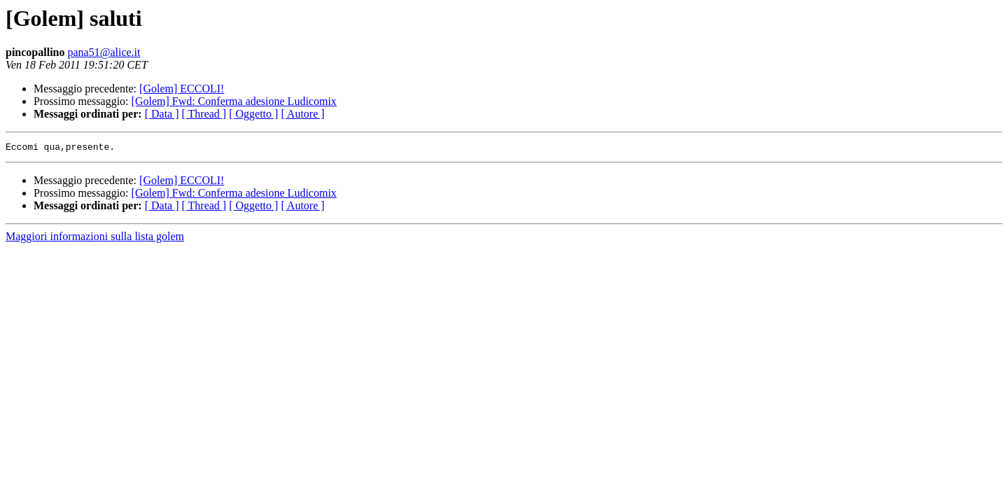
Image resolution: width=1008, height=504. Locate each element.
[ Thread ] (204, 114)
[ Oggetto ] (253, 114)
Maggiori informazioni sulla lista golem (95, 238)
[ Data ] (162, 114)
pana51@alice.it (103, 52)
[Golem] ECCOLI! (181, 88)
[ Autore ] (302, 114)
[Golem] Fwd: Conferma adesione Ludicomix (234, 101)
